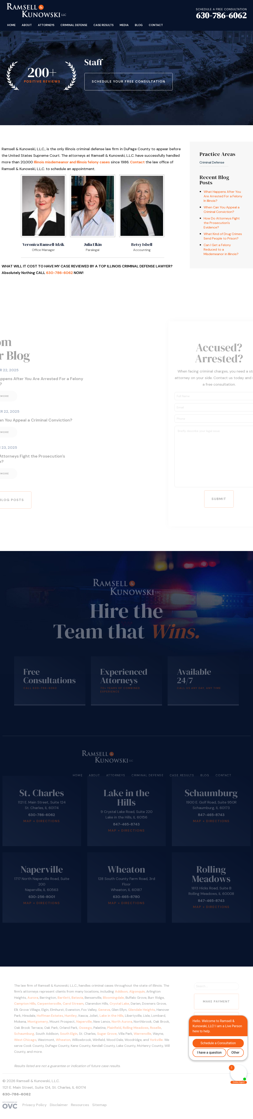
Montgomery (42, 1021)
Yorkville (155, 1038)
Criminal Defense (73, 25)
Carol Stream (76, 1004)
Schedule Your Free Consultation (128, 81)
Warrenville (141, 1033)
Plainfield (114, 1027)
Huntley (73, 1016)
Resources (80, 1104)
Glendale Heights (141, 1010)
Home (11, 25)
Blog (139, 25)
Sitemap (99, 1104)
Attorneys (46, 25)
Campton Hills (30, 1004)
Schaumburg (29, 1033)
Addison (122, 993)
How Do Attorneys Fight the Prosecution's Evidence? (222, 222)
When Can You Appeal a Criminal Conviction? (221, 209)
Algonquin (136, 993)
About (27, 25)
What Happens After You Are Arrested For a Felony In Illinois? (223, 196)
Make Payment (212, 1002)
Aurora (37, 998)
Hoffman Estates (53, 1016)
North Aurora (122, 1021)
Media (124, 25)
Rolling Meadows (135, 1027)
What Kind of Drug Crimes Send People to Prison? (223, 236)
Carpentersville (53, 1004)
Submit (228, 499)
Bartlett (67, 998)
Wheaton (66, 1038)
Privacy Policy (34, 1104)
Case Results (103, 25)
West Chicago (30, 1038)
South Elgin (71, 1033)
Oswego (87, 1027)
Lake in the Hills (112, 1016)
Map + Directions (41, 812)
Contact (156, 25)
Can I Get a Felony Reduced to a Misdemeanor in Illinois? (221, 249)
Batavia (79, 998)
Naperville (86, 1021)
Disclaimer (59, 1104)
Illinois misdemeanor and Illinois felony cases (72, 162)
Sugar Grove (108, 1033)
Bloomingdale (114, 998)
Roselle (154, 1027)
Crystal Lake (119, 1004)
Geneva (105, 1010)
